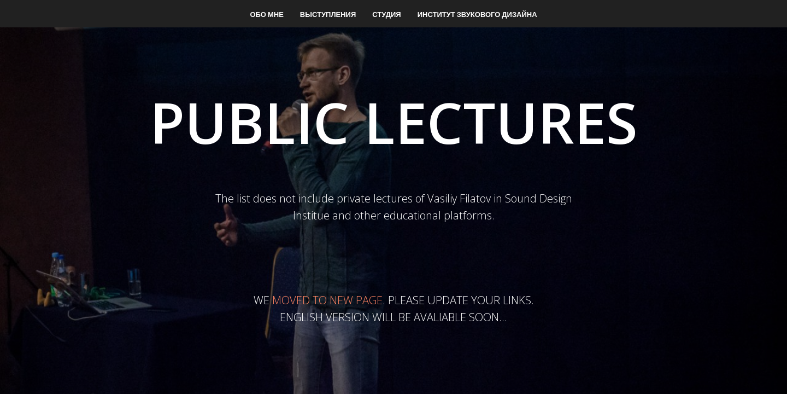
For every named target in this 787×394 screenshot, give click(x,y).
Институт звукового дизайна (477, 14)
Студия (386, 14)
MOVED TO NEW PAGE (327, 300)
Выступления (328, 14)
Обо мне (266, 14)
